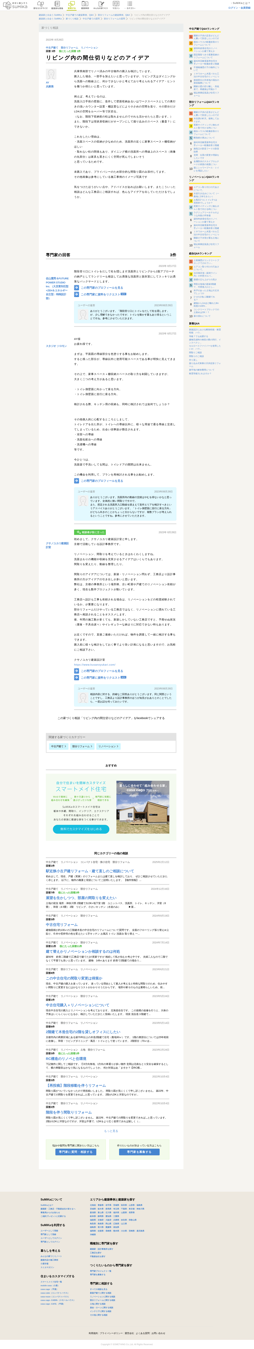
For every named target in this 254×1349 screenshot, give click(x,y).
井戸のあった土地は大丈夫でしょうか (206, 292)
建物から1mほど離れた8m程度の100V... (206, 304)
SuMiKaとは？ (47, 1205)
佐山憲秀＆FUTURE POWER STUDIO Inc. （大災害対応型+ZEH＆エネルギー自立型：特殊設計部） (57, 288)
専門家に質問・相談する (76, 1151)
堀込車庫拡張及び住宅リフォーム (206, 94)
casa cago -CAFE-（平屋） (53, 1304)
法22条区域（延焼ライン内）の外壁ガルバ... (205, 274)
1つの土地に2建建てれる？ (204, 298)
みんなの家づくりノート (51, 1256)
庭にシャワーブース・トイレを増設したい (206, 169)
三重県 (116, 1216)
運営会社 (129, 1333)
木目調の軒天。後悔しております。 (206, 120)
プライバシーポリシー (111, 1333)
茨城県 (93, 1209)
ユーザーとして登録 (49, 1231)
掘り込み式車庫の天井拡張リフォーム (205, 365)
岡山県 (108, 1224)
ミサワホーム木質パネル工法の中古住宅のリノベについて (206, 75)
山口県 (124, 1224)
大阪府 (108, 1220)
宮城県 (116, 1205)
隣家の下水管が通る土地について (206, 239)
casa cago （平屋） (49, 1289)
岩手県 (108, 1205)
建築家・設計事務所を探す (101, 1249)
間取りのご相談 (196, 356)
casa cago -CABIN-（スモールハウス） (58, 1300)
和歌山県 (133, 1220)
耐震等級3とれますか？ (200, 373)
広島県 (116, 1224)
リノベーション (89, 47)
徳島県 (93, 1227)
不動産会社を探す (97, 1256)
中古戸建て (52, 47)
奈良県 (124, 1220)
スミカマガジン (47, 1267)
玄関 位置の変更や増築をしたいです (206, 156)
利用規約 (93, 1333)
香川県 (101, 1227)
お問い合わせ (158, 1333)
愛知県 (108, 1216)
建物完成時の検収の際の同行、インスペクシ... (205, 341)
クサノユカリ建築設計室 (57, 545)
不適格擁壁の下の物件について (206, 68)
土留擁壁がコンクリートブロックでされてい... (206, 261)
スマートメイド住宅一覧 (51, 1282)
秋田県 (124, 1205)
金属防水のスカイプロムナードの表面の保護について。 (206, 162)
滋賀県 (93, 1220)
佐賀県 (101, 1231)
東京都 (132, 1209)
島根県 (101, 1224)
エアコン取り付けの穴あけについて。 (206, 188)
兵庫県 (49, 86)
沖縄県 (93, 1234)
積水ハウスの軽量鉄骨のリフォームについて (206, 43)
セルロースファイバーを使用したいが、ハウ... (205, 347)
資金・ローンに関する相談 (101, 1307)
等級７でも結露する (198, 336)
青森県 (101, 1205)
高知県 (116, 1227)
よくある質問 (143, 1333)
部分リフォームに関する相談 (102, 1300)
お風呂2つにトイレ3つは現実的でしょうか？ (205, 201)
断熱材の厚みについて (204, 138)
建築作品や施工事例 (49, 1260)
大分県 (124, 1231)
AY (47, 82)
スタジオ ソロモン (56, 345)
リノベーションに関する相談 (102, 1297)
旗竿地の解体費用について (201, 370)
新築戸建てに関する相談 (100, 1293)
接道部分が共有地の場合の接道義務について (206, 81)
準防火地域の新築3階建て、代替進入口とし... (205, 285)
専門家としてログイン (50, 1242)
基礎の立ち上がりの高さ (205, 279)
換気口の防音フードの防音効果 (206, 150)
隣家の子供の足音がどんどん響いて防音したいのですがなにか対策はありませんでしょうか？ (206, 37)
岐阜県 (93, 1216)
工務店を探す (96, 1253)
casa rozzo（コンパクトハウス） (55, 1297)
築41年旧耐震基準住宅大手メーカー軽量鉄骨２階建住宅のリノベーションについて (206, 62)
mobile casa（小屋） (50, 1285)
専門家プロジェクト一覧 (100, 1271)
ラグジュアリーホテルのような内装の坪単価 (206, 214)
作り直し (193, 360)
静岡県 (101, 1216)
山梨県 (124, 1212)
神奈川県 (140, 1209)
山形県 (132, 1205)
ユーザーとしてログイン (51, 1238)
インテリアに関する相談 (100, 1311)
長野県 (132, 1212)
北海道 (93, 1205)
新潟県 (93, 1212)
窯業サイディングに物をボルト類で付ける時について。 (206, 126)
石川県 (108, 1212)
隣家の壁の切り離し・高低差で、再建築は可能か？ (206, 87)
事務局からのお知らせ (50, 1212)
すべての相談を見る (98, 1289)
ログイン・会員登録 (239, 7)
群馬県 (108, 1209)
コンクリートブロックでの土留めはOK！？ (206, 311)
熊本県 (116, 1231)
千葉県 (124, 1209)
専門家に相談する (101, 1283)
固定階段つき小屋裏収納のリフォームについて (206, 56)
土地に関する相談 (97, 1304)
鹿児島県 (140, 1231)
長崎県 (108, 1231)
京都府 (101, 1220)
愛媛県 (108, 1227)
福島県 (139, 1205)
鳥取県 (93, 1224)
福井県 (116, 1212)
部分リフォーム (69, 47)
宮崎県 (132, 1231)
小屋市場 (44, 1264)
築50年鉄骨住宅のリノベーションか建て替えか (205, 49)
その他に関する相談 (98, 1315)
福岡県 (93, 1231)
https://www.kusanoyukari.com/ (95, 664)
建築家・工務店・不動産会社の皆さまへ (58, 1209)
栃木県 (101, 1209)
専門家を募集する (139, 1151)
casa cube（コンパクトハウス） (55, 1293)
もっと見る (111, 1130)
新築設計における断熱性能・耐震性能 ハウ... (205, 331)
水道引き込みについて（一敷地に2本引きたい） (206, 195)
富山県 (101, 1212)
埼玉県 (116, 1209)
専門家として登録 (48, 1234)
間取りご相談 (195, 352)
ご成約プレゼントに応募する (53, 1216)
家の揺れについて (202, 316)
